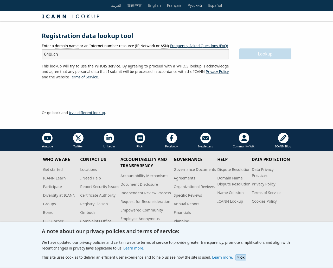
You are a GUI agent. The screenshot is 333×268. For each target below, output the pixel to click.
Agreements (184, 178)
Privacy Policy (217, 71)
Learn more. (133, 248)
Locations (88, 169)
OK (241, 257)
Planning (181, 221)
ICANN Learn (54, 178)
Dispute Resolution (234, 169)
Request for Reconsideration (145, 201)
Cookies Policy (264, 201)
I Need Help (90, 178)
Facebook (171, 140)
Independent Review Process (145, 192)
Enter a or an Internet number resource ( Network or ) (105, 45)
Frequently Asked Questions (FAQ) (199, 45)
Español (215, 5)
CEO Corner (53, 221)
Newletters (205, 140)
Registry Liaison (94, 203)
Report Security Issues (99, 186)
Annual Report (186, 203)
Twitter (78, 140)
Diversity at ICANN (59, 195)
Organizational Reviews (194, 186)
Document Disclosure (139, 184)
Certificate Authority (98, 195)
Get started (53, 169)
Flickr (140, 140)
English (154, 5)
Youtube (47, 140)
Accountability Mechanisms (144, 175)
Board (48, 212)
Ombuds (87, 212)
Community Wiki (244, 140)
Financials (182, 212)
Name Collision (230, 192)
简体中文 (134, 5)
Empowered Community (141, 210)
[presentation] (81, 95)
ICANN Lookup (230, 201)
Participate (52, 186)
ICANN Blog (283, 140)
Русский (195, 5)
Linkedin (109, 140)
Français (174, 5)
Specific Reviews (188, 195)
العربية (116, 5)
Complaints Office (95, 221)
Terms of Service (266, 192)
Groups (49, 203)
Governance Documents (195, 169)
